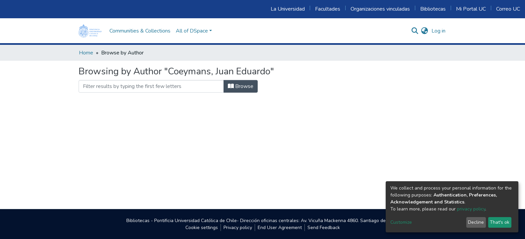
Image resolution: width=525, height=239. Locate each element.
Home (86, 52)
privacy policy (471, 209)
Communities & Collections (139, 31)
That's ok (499, 222)
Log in (438, 31)
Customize (401, 222)
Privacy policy (238, 227)
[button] (424, 31)
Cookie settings (201, 227)
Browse (240, 86)
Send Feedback (323, 227)
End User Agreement (280, 227)
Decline (476, 222)
